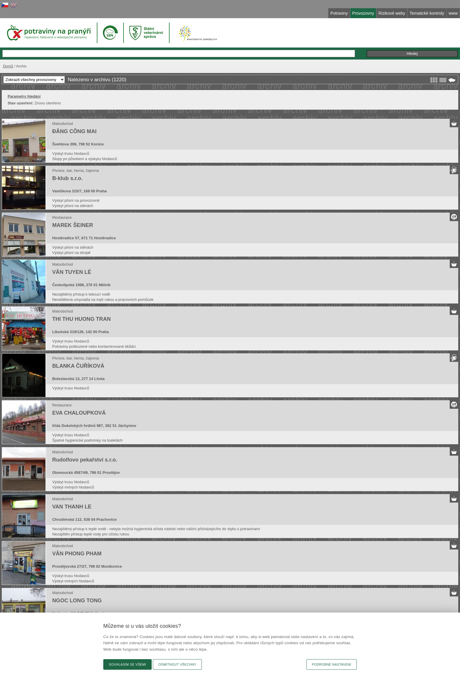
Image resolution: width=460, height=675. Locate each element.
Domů (8, 66)
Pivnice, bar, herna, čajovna (75, 170)
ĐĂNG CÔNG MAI (74, 131)
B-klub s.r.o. (67, 178)
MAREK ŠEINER (72, 225)
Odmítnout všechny (177, 664)
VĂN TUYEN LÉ (71, 272)
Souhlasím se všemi (127, 664)
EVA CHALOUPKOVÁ (79, 413)
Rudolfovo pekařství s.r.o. (84, 460)
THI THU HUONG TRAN (81, 319)
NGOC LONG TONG (77, 600)
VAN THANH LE (72, 507)
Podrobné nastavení (331, 664)
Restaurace (62, 217)
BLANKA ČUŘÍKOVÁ (78, 366)
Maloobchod (62, 123)
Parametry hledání (24, 96)
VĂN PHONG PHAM (77, 554)
